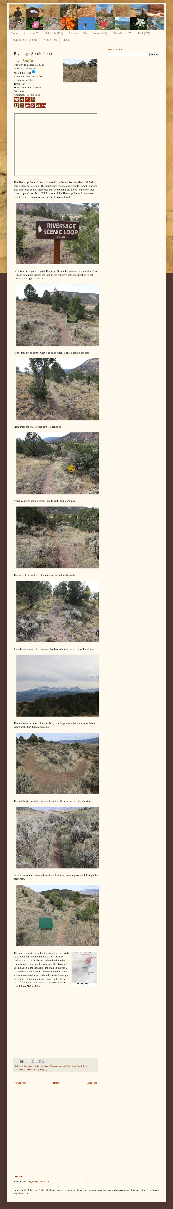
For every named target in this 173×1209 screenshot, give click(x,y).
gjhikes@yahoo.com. (40, 1181)
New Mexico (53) (122, 33)
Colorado (39, 1066)
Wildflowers (50, 39)
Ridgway (43, 1069)
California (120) (54, 33)
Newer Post (20, 1083)
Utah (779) (144, 33)
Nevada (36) (100, 33)
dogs (73, 1066)
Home (14, 33)
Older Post (92, 1083)
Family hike (82, 1066)
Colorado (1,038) (78, 33)
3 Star (24, 1066)
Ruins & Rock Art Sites (24, 39)
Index (66, 39)
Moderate (19, 1069)
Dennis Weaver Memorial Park (57, 1066)
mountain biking (31, 1069)
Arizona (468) (31, 33)
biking (31, 1066)
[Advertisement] (86, 1133)
